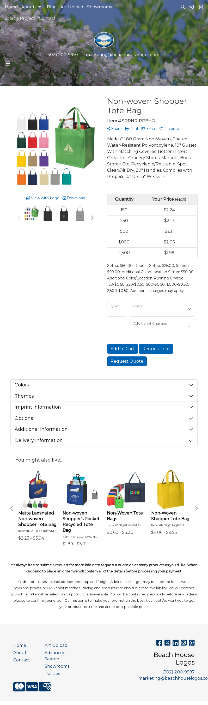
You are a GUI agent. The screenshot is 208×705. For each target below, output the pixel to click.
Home (11, 6)
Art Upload (71, 6)
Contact (47, 18)
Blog (52, 6)
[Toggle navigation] (8, 63)
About (28, 6)
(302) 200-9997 (62, 54)
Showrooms (99, 6)
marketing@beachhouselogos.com (122, 54)
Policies (52, 673)
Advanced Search (55, 655)
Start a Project (20, 18)
